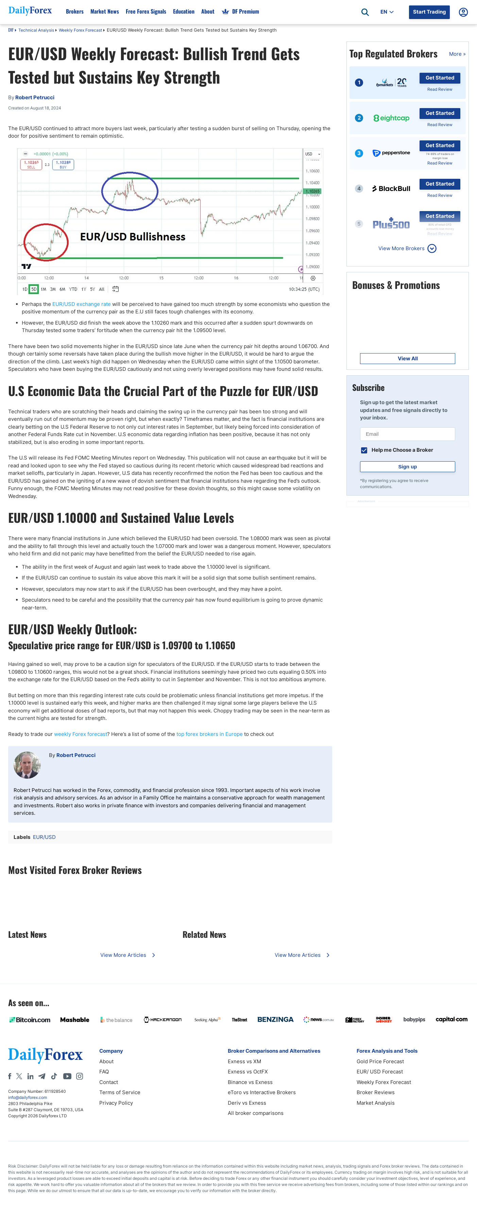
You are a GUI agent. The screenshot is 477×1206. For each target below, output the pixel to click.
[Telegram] (41, 1076)
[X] (19, 1076)
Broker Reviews (376, 1092)
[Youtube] (67, 1076)
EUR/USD (44, 837)
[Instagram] (79, 1076)
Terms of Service (119, 1092)
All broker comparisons (256, 1113)
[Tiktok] (54, 1076)
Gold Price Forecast (380, 1061)
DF (11, 30)
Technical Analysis (36, 30)
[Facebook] (9, 1076)
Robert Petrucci (76, 755)
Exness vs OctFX (248, 1071)
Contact (108, 1082)
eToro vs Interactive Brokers (262, 1092)
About (106, 1061)
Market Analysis (376, 1103)
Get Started (440, 77)
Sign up (407, 466)
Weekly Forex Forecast (80, 30)
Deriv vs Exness (247, 1103)
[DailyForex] (45, 1055)
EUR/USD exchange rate (81, 304)
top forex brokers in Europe (209, 734)
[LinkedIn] (30, 1076)
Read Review (440, 89)
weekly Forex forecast (80, 734)
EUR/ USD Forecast (380, 1071)
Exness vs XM (244, 1061)
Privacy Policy (116, 1103)
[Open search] (365, 12)
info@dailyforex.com (27, 1097)
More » (457, 54)
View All (408, 358)
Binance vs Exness (250, 1082)
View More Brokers (401, 248)
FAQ (104, 1071)
